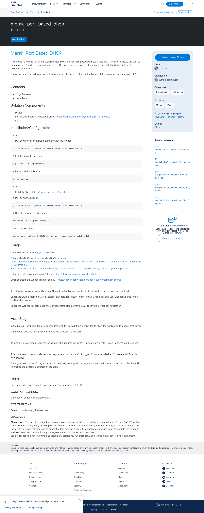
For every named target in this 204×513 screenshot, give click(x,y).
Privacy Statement (13, 507)
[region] (41, 504)
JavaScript (159, 117)
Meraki (159, 105)
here (47, 398)
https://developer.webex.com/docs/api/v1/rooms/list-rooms (89, 280)
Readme (20, 39)
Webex (170, 105)
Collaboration (162, 92)
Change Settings (36, 507)
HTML (181, 117)
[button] (182, 238)
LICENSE (78, 385)
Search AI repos (161, 12)
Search (33, 12)
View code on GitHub (173, 57)
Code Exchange (18, 12)
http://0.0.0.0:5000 (44, 253)
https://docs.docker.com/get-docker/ (52, 192)
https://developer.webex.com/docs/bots (76, 274)
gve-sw (163, 68)
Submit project (185, 12)
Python (171, 117)
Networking (178, 92)
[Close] (79, 499)
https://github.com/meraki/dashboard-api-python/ (83, 117)
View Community (172, 238)
